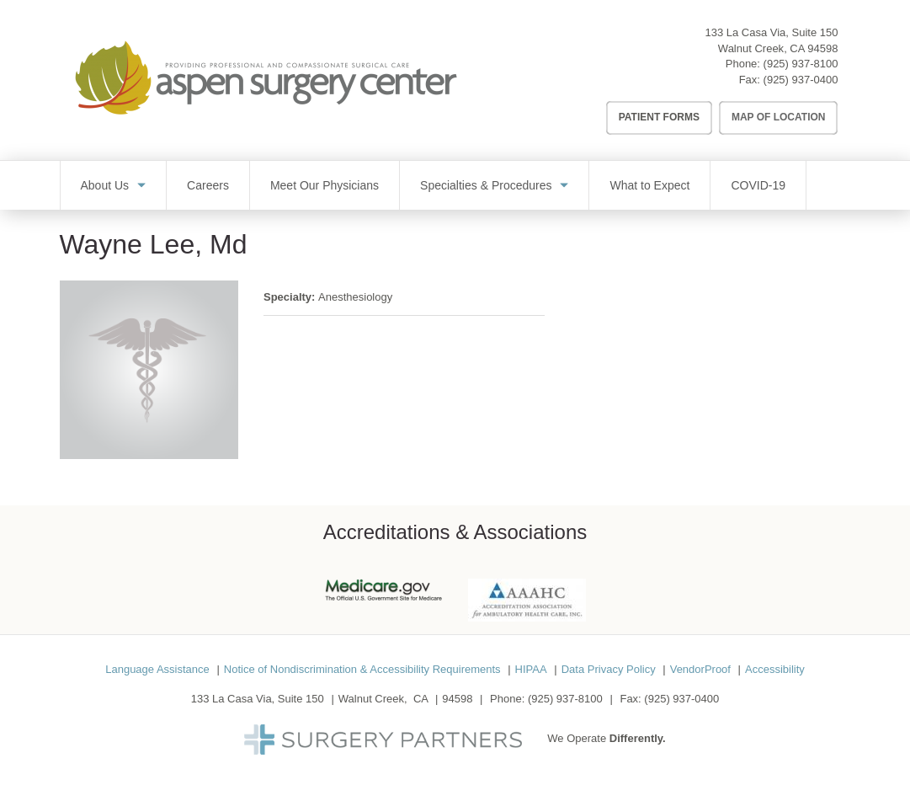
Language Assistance (157, 669)
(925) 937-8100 (801, 63)
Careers (208, 185)
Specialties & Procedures (485, 185)
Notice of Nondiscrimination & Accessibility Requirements (362, 669)
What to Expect (649, 185)
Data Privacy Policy (608, 669)
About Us (105, 185)
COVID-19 (758, 185)
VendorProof (700, 669)
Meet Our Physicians (324, 185)
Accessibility (775, 669)
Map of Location (779, 117)
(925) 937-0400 (801, 79)
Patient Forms (659, 117)
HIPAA (531, 669)
